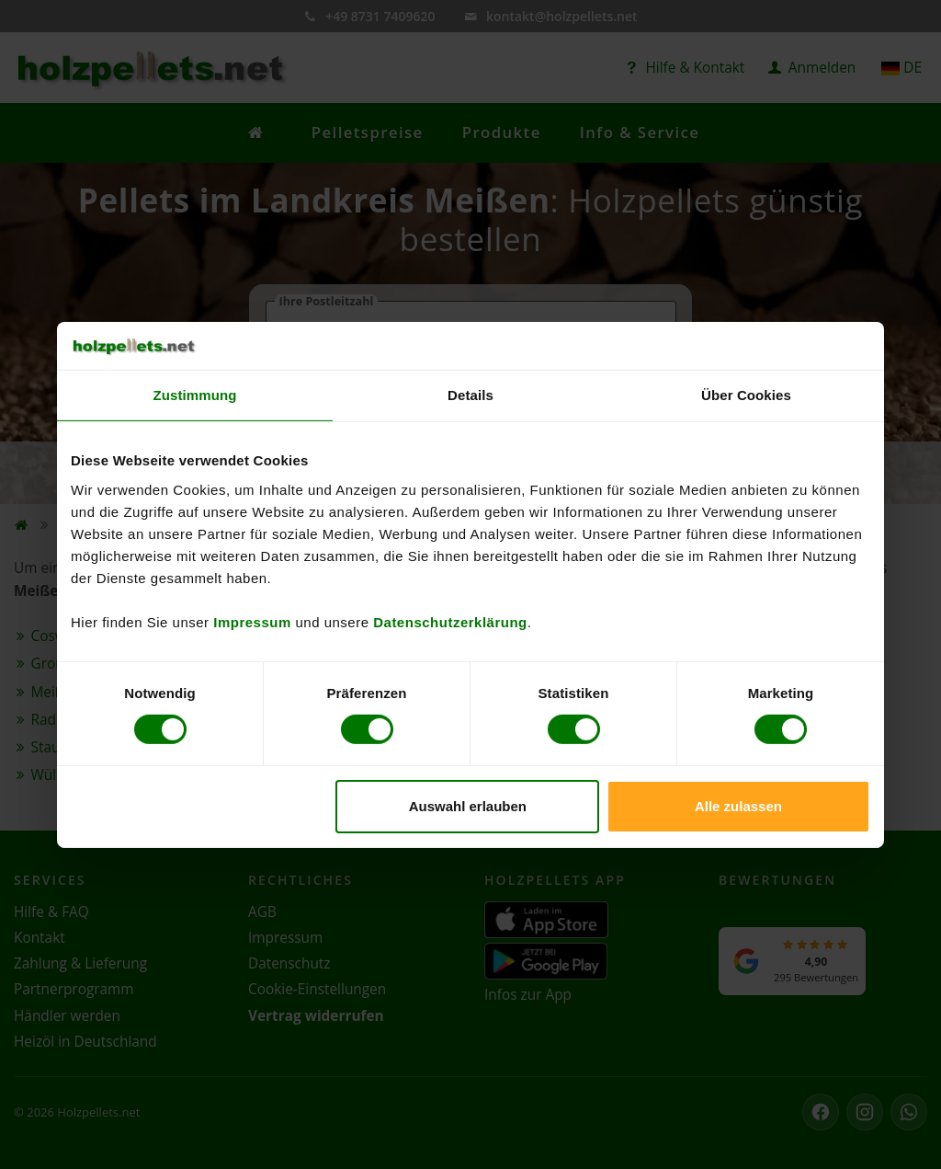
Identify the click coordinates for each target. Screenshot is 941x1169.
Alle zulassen (738, 806)
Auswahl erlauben (468, 806)
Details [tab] (470, 395)
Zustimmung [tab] (195, 395)
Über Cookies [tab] (746, 395)
